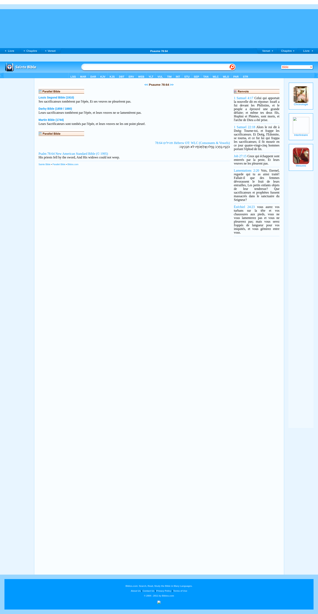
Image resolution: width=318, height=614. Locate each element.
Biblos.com (73, 164)
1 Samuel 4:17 (243, 98)
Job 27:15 (240, 156)
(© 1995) (102, 153)
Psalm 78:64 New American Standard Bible (67, 153)
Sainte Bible (44, 164)
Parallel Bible (59, 164)
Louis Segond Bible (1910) (56, 97)
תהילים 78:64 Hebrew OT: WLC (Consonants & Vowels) (192, 143)
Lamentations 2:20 (246, 170)
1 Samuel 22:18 (244, 127)
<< (146, 84)
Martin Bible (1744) (51, 119)
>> (171, 84)
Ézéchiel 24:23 (244, 207)
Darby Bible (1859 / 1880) (55, 108)
